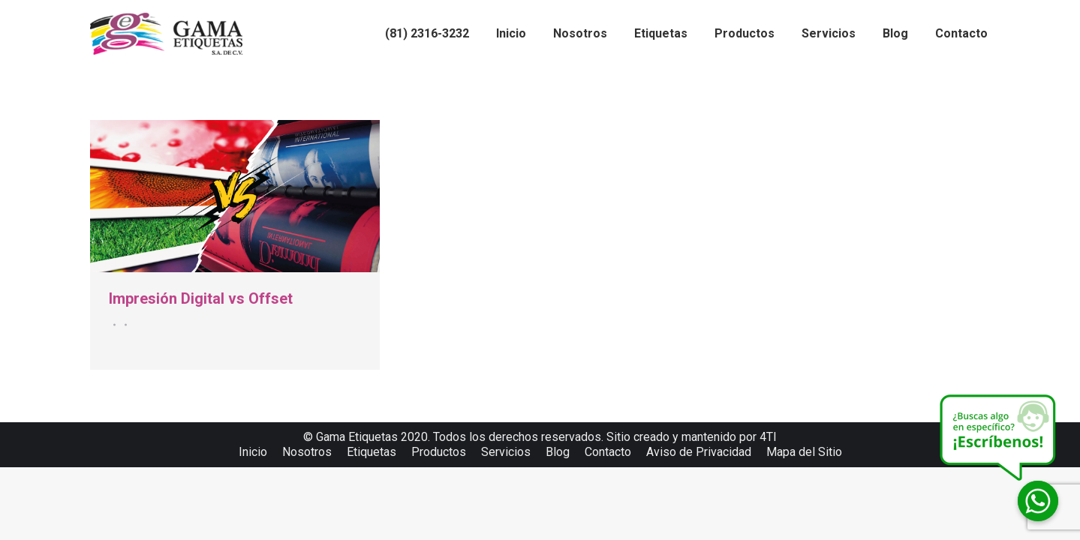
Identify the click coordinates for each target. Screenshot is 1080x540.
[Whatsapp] (1038, 501)
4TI (768, 437)
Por (123, 324)
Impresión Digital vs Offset (201, 299)
